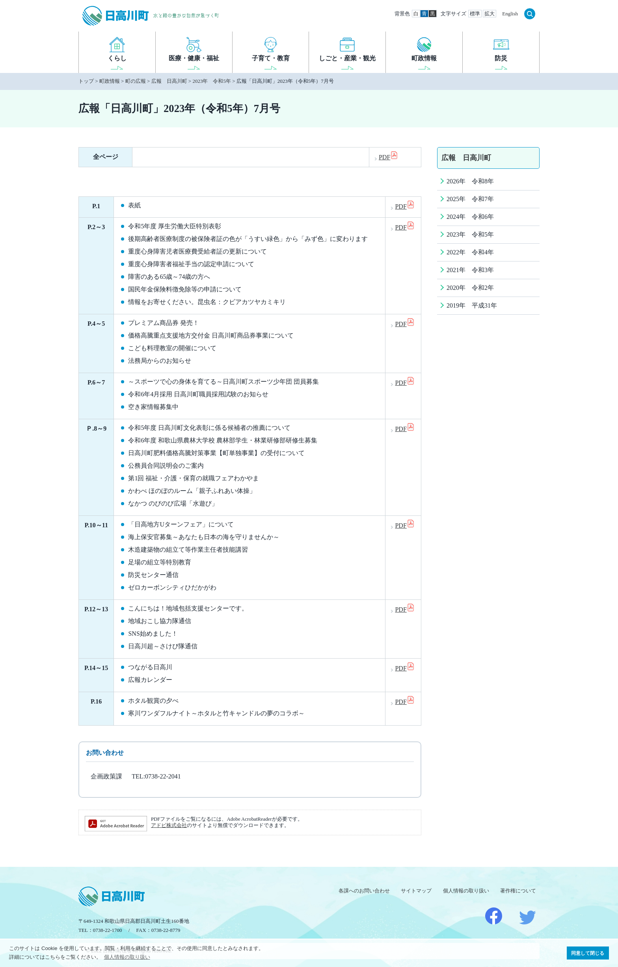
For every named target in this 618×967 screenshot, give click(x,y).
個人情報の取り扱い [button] (127, 957)
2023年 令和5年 (211, 81)
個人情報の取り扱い (466, 891)
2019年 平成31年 (472, 305)
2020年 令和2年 (470, 287)
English (510, 14)
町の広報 (135, 81)
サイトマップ (416, 891)
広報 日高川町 (169, 81)
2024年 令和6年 (470, 216)
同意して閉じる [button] (587, 953)
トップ (86, 81)
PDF (388, 157)
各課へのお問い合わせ (364, 891)
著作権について (518, 891)
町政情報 (109, 81)
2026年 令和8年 (470, 181)
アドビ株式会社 (169, 825)
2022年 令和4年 (470, 252)
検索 (530, 14)
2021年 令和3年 (470, 270)
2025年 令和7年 (470, 199)
